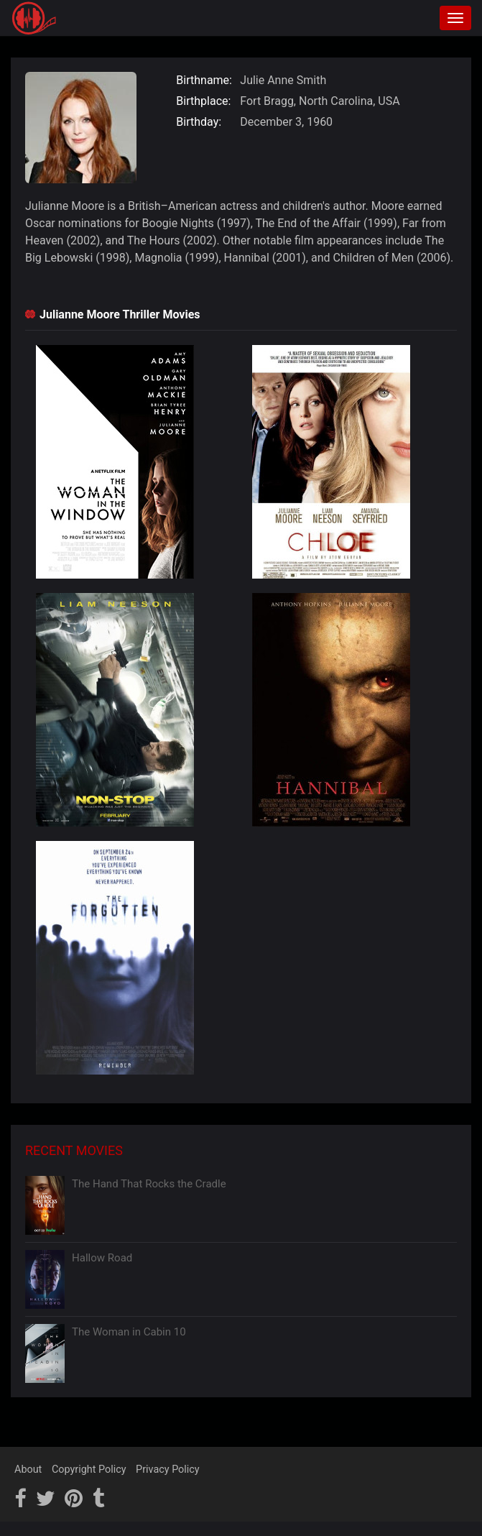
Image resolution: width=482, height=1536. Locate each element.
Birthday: (198, 122)
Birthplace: (203, 101)
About (28, 1469)
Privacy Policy (168, 1469)
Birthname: (204, 80)
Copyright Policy (89, 1469)
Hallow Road (102, 1257)
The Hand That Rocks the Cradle (149, 1183)
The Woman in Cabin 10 (129, 1331)
